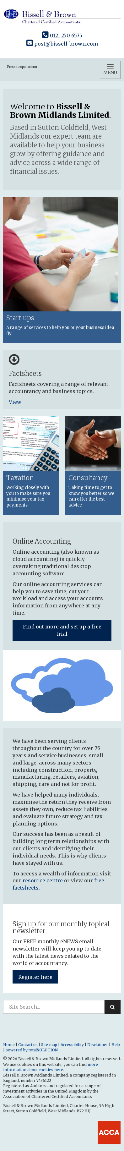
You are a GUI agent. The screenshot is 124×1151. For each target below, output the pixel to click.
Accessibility (72, 1044)
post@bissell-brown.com (62, 44)
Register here (35, 977)
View (16, 402)
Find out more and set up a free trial (62, 630)
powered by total (32, 1050)
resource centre (43, 880)
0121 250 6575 (62, 35)
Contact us (28, 1044)
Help (115, 1044)
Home (9, 1044)
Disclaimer (97, 1044)
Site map (49, 1044)
